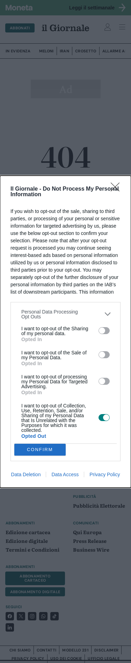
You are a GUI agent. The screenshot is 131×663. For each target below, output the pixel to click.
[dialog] (65, 332)
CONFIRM (40, 449)
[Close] (117, 189)
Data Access (65, 474)
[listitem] (65, 314)
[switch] (104, 330)
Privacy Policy (104, 474)
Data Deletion (26, 474)
